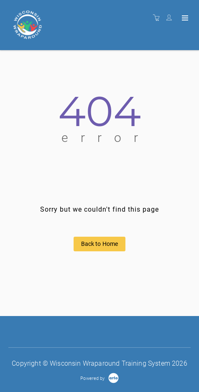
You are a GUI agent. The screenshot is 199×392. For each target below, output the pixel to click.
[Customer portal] (171, 17)
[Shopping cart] (158, 18)
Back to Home (99, 243)
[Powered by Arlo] (99, 378)
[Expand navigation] (184, 18)
